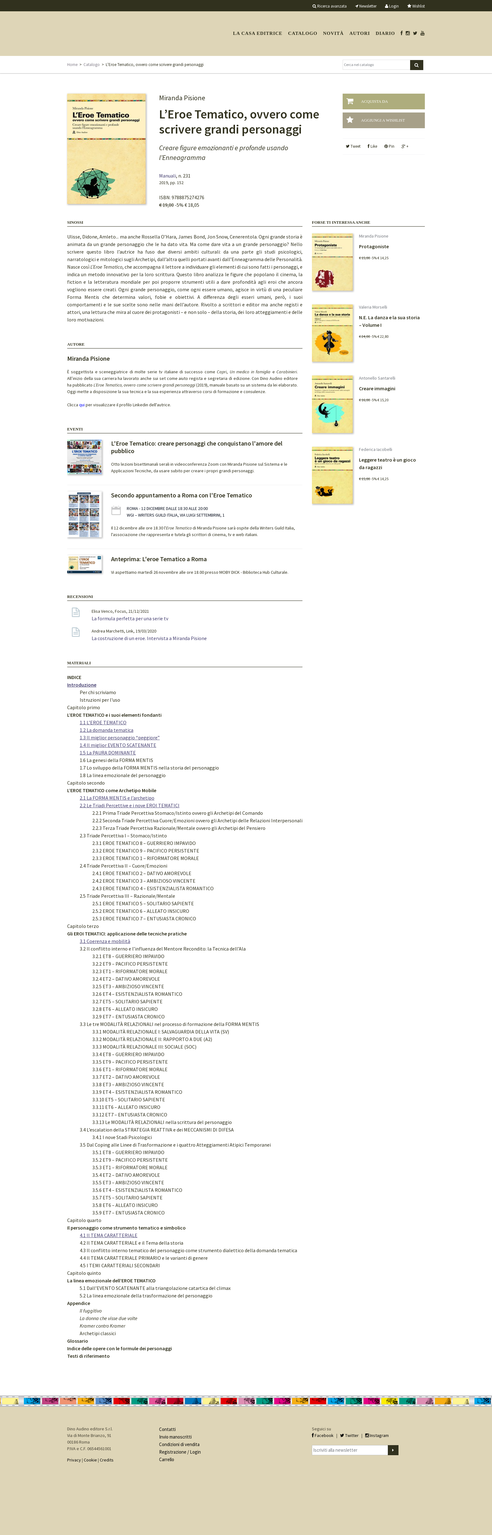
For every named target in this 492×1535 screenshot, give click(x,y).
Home (72, 64)
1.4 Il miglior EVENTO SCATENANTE (118, 745)
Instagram (377, 1435)
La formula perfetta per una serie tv (130, 618)
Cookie (90, 1460)
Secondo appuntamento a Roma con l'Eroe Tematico (181, 495)
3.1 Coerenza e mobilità (105, 941)
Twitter (349, 1435)
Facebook (323, 1435)
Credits (107, 1460)
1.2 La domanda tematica (106, 730)
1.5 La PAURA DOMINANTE (108, 752)
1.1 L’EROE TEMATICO (103, 722)
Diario (385, 33)
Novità (333, 33)
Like (372, 146)
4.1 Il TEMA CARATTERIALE (108, 1235)
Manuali (167, 176)
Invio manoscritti (175, 1437)
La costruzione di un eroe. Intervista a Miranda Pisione (149, 638)
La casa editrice (257, 33)
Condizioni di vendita (179, 1444)
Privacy (74, 1460)
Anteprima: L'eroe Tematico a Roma (159, 559)
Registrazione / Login (180, 1452)
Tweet (353, 146)
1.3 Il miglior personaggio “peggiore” (120, 737)
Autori (359, 33)
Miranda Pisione (88, 358)
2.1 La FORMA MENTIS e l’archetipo (117, 798)
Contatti (167, 1429)
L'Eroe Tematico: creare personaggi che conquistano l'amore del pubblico (196, 447)
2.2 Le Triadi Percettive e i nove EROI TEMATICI (129, 805)
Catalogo (302, 33)
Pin (389, 146)
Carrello (166, 1459)
